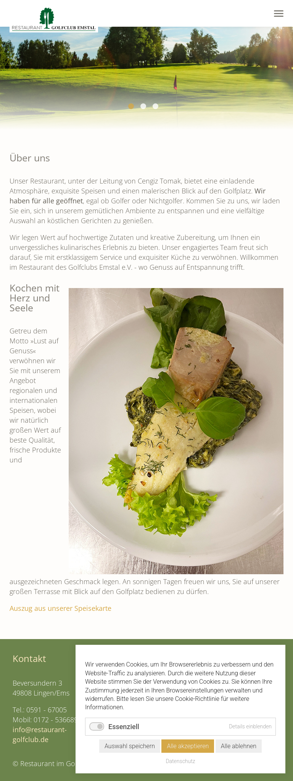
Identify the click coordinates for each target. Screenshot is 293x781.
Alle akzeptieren (188, 746)
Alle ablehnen (238, 746)
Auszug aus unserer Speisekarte (60, 608)
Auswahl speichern (130, 746)
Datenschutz (180, 761)
